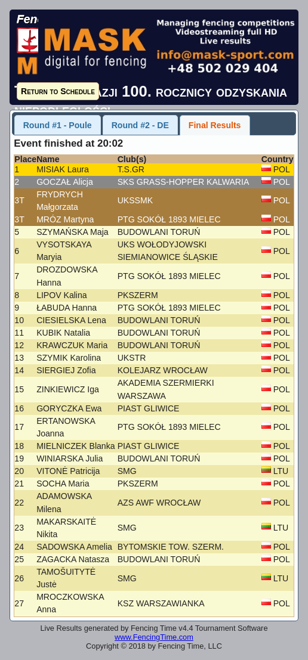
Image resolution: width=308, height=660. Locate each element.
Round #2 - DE (140, 125)
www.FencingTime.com (154, 637)
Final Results (215, 125)
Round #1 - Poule (57, 125)
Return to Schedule (58, 91)
